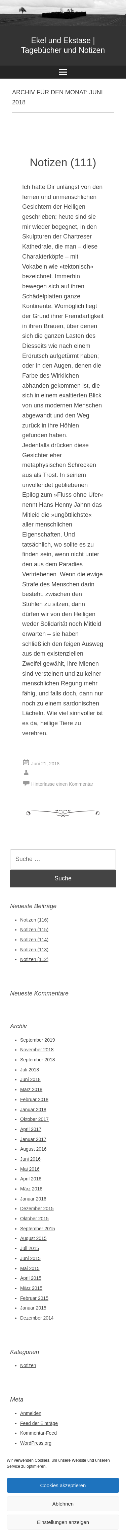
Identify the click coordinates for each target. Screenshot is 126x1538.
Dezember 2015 (37, 1208)
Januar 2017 (33, 1139)
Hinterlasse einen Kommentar (62, 784)
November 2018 (37, 1049)
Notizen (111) (63, 162)
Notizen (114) (34, 939)
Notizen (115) (34, 929)
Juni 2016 (30, 1159)
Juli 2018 (29, 1069)
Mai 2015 (30, 1268)
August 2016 (33, 1149)
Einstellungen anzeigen (63, 1522)
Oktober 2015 (34, 1218)
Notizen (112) (34, 959)
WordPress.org (35, 1443)
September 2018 (37, 1059)
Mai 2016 (30, 1169)
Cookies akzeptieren (63, 1485)
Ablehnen (63, 1504)
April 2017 (30, 1129)
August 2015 (33, 1238)
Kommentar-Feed (38, 1433)
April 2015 (30, 1278)
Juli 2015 (29, 1248)
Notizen (28, 1365)
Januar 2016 (33, 1198)
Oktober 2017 (34, 1119)
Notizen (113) (34, 949)
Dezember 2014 (37, 1318)
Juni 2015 (30, 1258)
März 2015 (31, 1288)
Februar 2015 (34, 1298)
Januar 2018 (33, 1109)
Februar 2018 (34, 1099)
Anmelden (30, 1413)
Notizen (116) (34, 920)
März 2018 (31, 1089)
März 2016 (31, 1188)
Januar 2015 (33, 1308)
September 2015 (37, 1228)
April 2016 (30, 1178)
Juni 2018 (30, 1079)
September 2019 (37, 1040)
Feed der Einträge (39, 1423)
